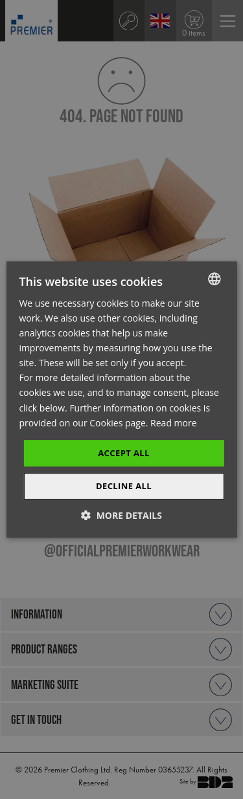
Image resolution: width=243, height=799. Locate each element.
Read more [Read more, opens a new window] (173, 423)
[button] (121, 515)
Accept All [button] (124, 453)
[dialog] (121, 399)
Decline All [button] (124, 486)
